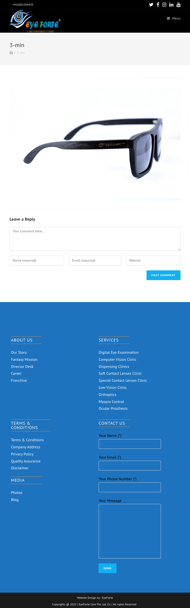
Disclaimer (20, 467)
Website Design (86, 597)
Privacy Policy (22, 453)
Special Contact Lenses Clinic (123, 380)
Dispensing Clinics (114, 366)
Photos (16, 492)
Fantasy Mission (24, 359)
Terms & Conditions (27, 439)
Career (16, 373)
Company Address (25, 446)
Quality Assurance (26, 461)
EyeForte (107, 597)
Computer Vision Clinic (117, 359)
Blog (15, 499)
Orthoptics (107, 394)
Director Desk (22, 366)
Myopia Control (111, 401)
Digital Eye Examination (119, 352)
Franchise (19, 380)
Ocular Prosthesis (113, 408)
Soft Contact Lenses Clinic (120, 373)
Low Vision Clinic (113, 387)
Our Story (19, 352)
